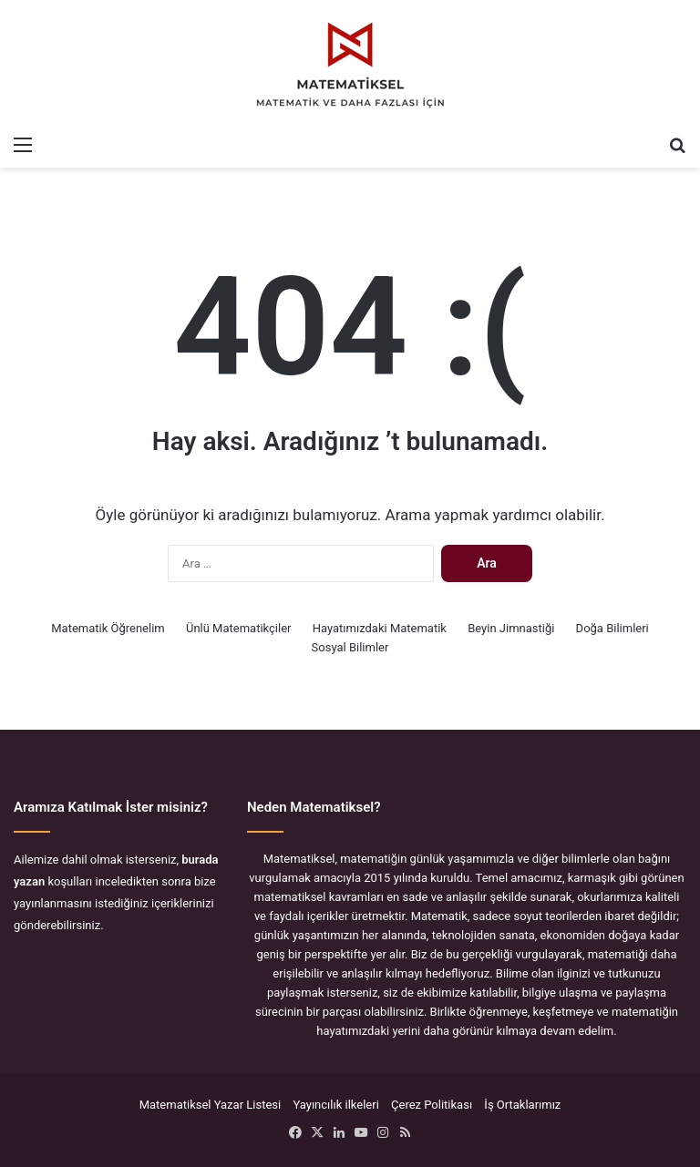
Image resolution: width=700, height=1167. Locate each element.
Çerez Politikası (431, 1104)
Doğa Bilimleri (612, 628)
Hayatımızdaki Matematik (380, 628)
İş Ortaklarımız (522, 1104)
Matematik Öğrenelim (107, 628)
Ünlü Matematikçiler (239, 628)
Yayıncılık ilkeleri (335, 1104)
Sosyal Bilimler (350, 647)
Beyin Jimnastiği (511, 628)
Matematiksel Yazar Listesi (210, 1104)
